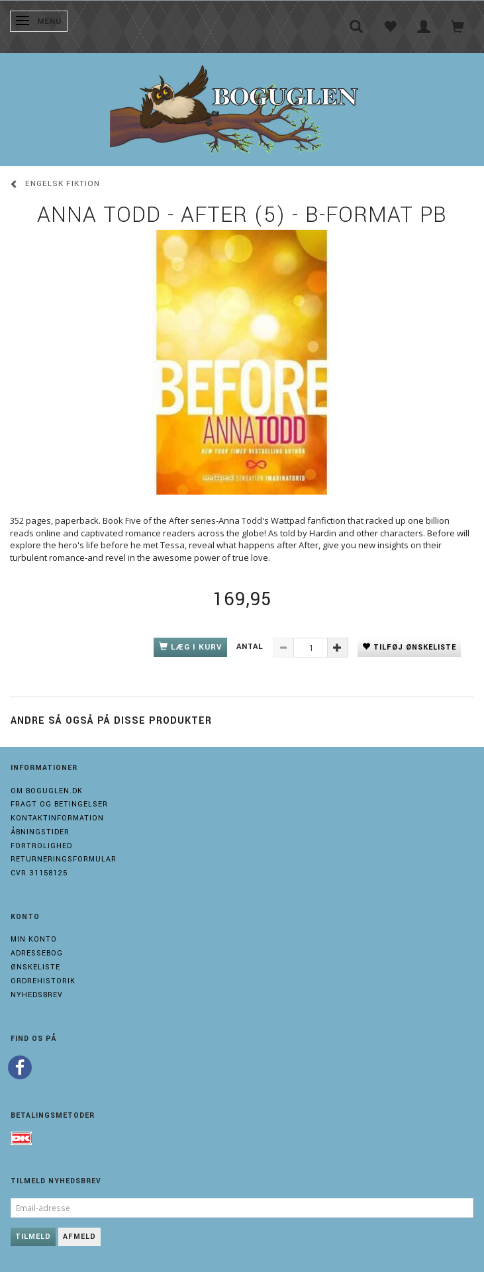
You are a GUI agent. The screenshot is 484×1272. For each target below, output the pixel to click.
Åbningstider (40, 832)
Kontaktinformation (57, 818)
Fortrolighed (41, 846)
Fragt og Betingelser (59, 804)
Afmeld (79, 1237)
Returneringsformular (64, 859)
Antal (251, 646)
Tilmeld (33, 1237)
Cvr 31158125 (39, 873)
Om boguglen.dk (47, 791)
